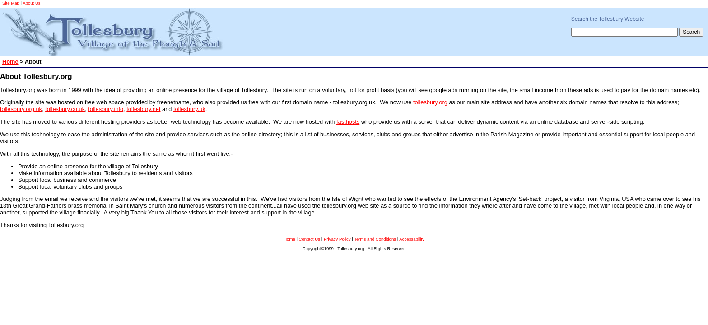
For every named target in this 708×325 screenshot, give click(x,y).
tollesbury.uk (189, 109)
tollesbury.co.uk (65, 109)
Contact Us (309, 239)
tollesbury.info (105, 109)
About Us (31, 2)
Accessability (411, 239)
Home (10, 61)
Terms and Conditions (375, 239)
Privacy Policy (337, 239)
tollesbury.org (430, 102)
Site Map (10, 2)
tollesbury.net (143, 109)
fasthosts (347, 121)
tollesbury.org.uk (21, 109)
